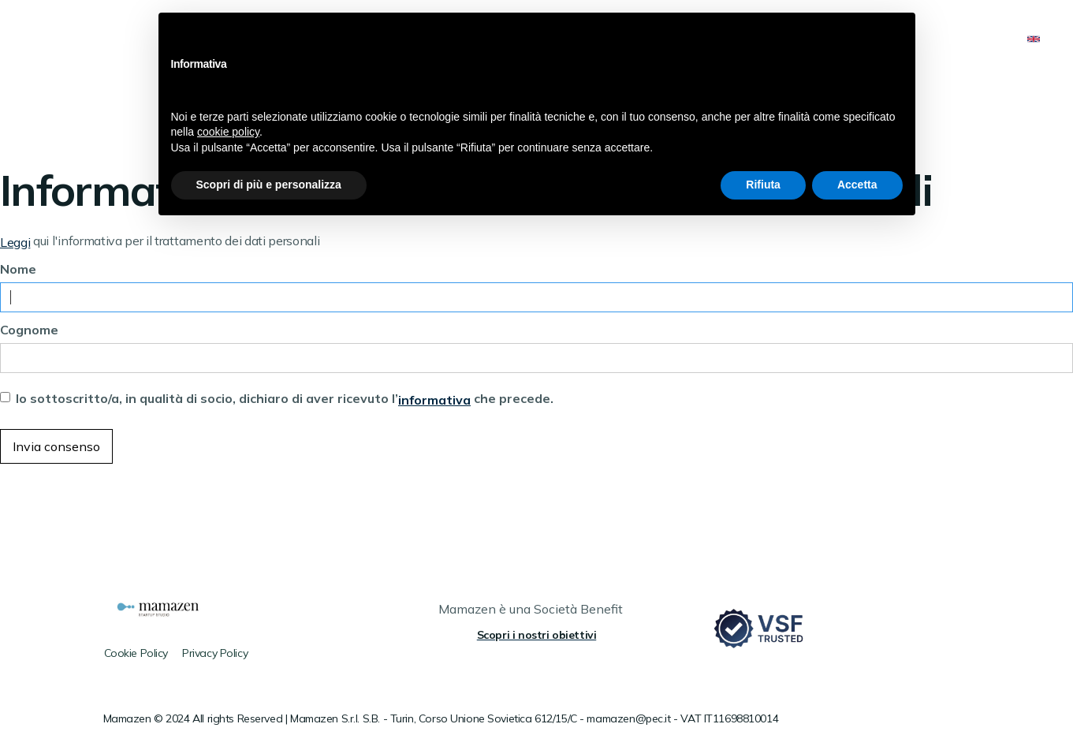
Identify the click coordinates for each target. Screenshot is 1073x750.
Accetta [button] (857, 184)
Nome (18, 269)
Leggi (15, 242)
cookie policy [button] (228, 131)
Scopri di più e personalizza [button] (268, 184)
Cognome (29, 330)
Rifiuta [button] (763, 184)
